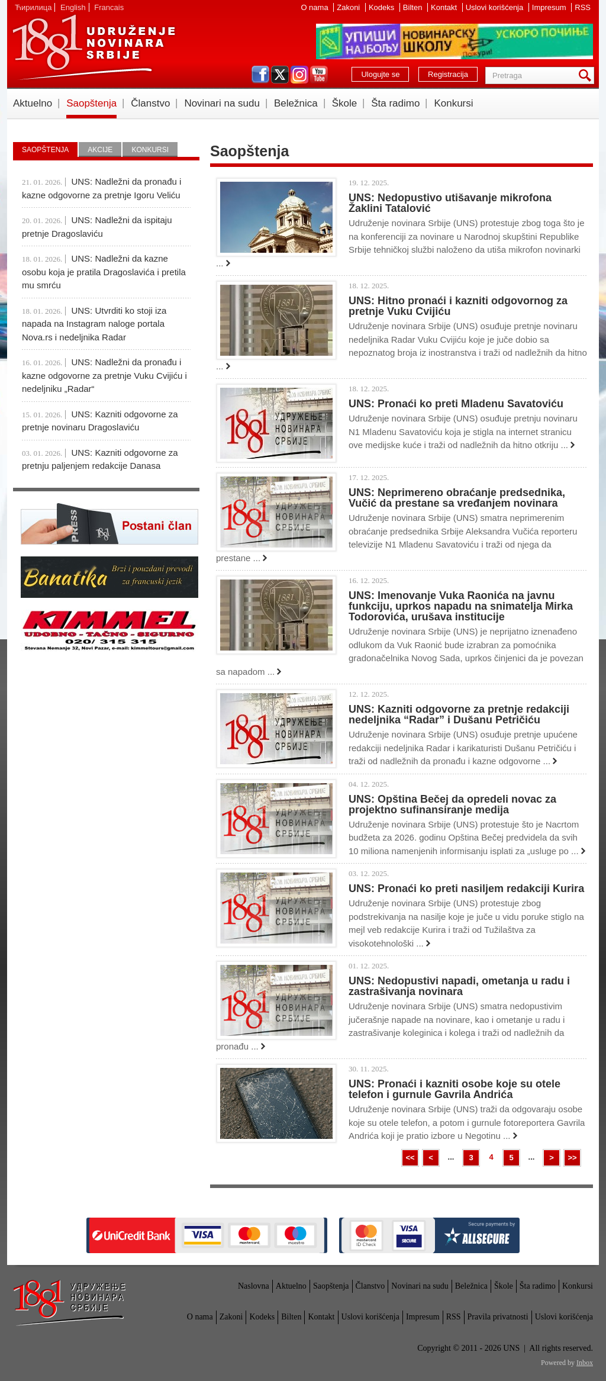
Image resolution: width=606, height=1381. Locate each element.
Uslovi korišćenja (496, 7)
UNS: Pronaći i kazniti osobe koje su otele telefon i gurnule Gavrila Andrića (454, 1089)
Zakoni (349, 7)
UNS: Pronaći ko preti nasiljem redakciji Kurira (466, 888)
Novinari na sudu (222, 103)
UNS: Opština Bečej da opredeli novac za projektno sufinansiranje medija (452, 804)
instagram (299, 74)
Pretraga (587, 75)
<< (409, 1157)
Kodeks (383, 7)
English (73, 7)
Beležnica (296, 103)
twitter (280, 74)
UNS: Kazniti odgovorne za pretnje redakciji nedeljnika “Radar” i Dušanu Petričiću (459, 714)
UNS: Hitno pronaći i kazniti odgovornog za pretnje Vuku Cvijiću (458, 306)
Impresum (550, 7)
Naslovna (253, 1286)
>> (572, 1157)
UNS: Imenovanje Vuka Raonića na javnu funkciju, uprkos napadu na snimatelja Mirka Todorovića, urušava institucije (461, 606)
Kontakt (445, 7)
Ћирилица (33, 7)
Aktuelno (32, 103)
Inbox (584, 1363)
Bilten (413, 7)
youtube (319, 74)
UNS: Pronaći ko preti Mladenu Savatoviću (456, 404)
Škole (344, 103)
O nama (315, 7)
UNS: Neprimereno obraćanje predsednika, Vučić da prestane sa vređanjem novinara (457, 498)
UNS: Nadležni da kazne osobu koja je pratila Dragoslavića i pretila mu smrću (104, 271)
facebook (260, 74)
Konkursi (453, 103)
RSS (583, 7)
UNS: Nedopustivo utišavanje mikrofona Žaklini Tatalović (450, 203)
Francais (109, 7)
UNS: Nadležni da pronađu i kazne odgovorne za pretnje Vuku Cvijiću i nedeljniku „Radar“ (104, 375)
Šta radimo (395, 103)
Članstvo (150, 103)
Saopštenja (91, 103)
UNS (93, 47)
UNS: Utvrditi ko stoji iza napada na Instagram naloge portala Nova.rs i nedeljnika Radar (94, 323)
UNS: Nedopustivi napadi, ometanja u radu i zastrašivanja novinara (459, 986)
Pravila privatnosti (498, 1316)
